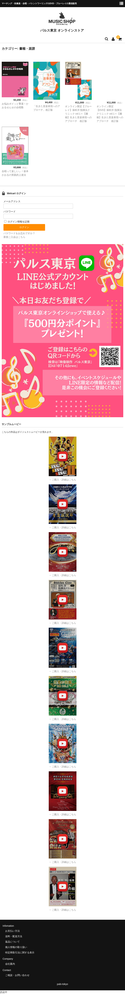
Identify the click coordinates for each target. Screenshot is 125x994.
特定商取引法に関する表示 (19, 952)
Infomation (8, 925)
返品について (12, 941)
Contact (7, 970)
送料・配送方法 (13, 936)
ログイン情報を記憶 (16, 221)
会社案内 (10, 963)
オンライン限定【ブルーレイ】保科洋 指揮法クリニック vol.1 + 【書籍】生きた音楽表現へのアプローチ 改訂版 (78, 113)
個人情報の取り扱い (16, 947)
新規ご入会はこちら (14, 237)
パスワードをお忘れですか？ (19, 233)
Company (8, 958)
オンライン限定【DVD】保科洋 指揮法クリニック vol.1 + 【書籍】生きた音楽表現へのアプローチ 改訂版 (110, 113)
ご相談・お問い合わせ (17, 975)
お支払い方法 (12, 930)
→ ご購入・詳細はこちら (62, 479)
